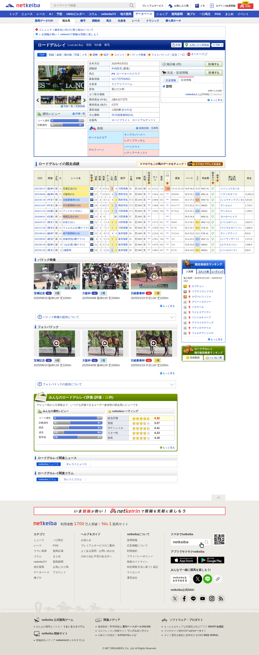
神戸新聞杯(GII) (71, 233)
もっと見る (216, 100)
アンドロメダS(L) (72, 211)
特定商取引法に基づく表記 (142, 566)
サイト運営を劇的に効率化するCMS (191, 635)
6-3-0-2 (127, 109)
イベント (243, 14)
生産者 (122, 20)
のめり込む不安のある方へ (96, 556)
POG (218, 14)
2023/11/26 (40, 227)
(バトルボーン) (228, 222)
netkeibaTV (108, 14)
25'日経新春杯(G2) (122, 114)
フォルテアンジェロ (202, 333)
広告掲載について (137, 545)
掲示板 (68, 54)
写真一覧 (68, 106)
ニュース (27, 14)
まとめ (229, 14)
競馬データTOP (44, 20)
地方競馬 (125, 14)
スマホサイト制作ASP (185, 630)
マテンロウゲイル (201, 327)
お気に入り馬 (60, 566)
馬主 (108, 20)
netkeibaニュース (49, 464)
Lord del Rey (75, 45)
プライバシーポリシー (140, 556)
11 (107, 397)
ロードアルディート (144, 120)
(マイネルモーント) (230, 227)
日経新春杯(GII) (71, 199)
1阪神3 (50, 244)
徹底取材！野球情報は (124, 626)
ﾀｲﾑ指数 (167, 176)
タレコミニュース (76, 464)
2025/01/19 (40, 199)
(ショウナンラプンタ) (232, 199)
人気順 (189, 271)
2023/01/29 (40, 250)
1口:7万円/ (121, 78)
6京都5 (50, 211)
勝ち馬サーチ (173, 20)
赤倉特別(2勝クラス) (74, 239)
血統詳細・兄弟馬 (148, 128)
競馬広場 (58, 550)
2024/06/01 (40, 216)
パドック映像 (136, 54)
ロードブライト (121, 120)
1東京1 (50, 222)
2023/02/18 (40, 244)
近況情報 (186, 79)
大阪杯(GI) (68, 194)
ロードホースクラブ (128, 73)
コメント (118, 54)
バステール (198, 307)
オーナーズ (197, 54)
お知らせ (86, 540)
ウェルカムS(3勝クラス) (76, 227)
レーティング (217, 271)
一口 (182, 54)
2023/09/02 (40, 239)
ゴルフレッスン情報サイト (123, 630)
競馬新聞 (177, 14)
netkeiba (190, 94)
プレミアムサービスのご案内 (98, 545)
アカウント (59, 572)
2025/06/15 (40, 188)
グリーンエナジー (201, 301)
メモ (84, 54)
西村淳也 (123, 194)
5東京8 (50, 227)
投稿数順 (193, 357)
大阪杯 (86, 293)
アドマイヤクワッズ (202, 322)
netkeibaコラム (47, 479)
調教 (93, 54)
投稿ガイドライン (137, 561)
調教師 (96, 20)
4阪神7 (50, 233)
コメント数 (203, 271)
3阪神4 (50, 188)
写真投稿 (80, 106)
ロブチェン (198, 286)
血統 (59, 54)
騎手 (83, 20)
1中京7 (50, 199)
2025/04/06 (40, 194)
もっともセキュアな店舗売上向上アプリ (194, 626)
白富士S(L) (68, 222)
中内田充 (117, 68)
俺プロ (191, 14)
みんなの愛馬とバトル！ (60, 626)
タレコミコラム (73, 479)
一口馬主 (204, 14)
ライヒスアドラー (201, 312)
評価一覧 (80, 113)
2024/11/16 (40, 211)
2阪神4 (50, 194)
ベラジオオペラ (228, 194)
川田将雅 (123, 188)
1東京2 (50, 250)
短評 (104, 54)
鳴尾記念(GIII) (70, 216)
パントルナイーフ (201, 317)
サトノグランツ (228, 233)
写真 (76, 54)
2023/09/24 (40, 233)
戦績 (51, 54)
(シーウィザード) (229, 239)
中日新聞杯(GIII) (72, 205)
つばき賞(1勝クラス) (74, 244)
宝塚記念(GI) (70, 188)
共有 (176, 44)
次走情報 (171, 80)
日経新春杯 (138, 293)
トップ (13, 14)
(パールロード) (228, 250)
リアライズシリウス (202, 291)
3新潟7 (50, 239)
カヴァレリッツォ (201, 296)
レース (41, 14)
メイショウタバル (230, 188)
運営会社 (132, 577)
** (149, 194)
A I (51, 14)
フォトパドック (159, 54)
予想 (59, 14)
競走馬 (66, 20)
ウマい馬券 (40, 550)
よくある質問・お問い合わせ (98, 550)
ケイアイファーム (122, 84)
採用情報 (132, 540)
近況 (174, 54)
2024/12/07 (40, 205)
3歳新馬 (67, 250)
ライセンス (133, 572)
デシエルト (226, 205)
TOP (42, 54)
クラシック (152, 20)
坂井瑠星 (123, 233)
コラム (93, 14)
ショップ (162, 14)
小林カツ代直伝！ (117, 635)
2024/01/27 (40, 222)
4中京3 (50, 205)
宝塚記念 (39, 293)
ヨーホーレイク (228, 216)
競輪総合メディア (60, 640)
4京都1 (50, 216)
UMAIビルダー (75, 14)
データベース (143, 13)
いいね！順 (214, 357)
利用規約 (132, 550)
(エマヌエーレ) (228, 244)
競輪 (245, 5)
